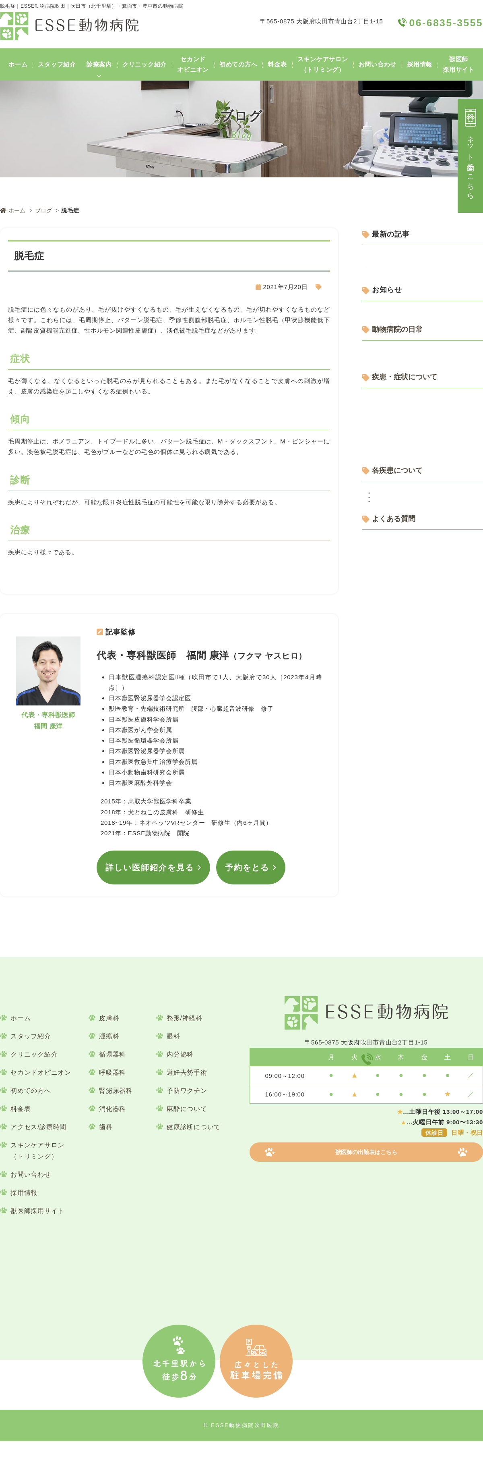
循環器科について (391, 619)
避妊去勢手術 (187, 1106)
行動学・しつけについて (401, 561)
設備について (385, 496)
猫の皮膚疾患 (391, 843)
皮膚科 (109, 1052)
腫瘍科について (388, 721)
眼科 (173, 1070)
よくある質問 (394, 907)
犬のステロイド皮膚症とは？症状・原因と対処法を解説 (424, 261)
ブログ (45, 210)
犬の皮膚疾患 (305, 286)
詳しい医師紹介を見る (149, 858)
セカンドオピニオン (193, 64)
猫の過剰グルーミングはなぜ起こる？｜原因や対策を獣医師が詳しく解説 (424, 362)
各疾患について (398, 764)
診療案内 (99, 64)
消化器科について (391, 648)
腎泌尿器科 (116, 1124)
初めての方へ (238, 64)
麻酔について (187, 1142)
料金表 (277, 64)
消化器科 (112, 1142)
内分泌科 (180, 1088)
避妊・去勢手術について (401, 736)
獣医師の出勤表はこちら (366, 1214)
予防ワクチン (187, 1124)
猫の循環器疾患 (394, 807)
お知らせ (379, 417)
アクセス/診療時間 (38, 1160)
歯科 (106, 1160)
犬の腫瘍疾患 (391, 868)
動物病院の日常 (398, 445)
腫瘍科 (375, 858)
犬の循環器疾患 (394, 796)
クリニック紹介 (144, 64)
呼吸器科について (391, 604)
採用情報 (419, 64)
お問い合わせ (378, 64)
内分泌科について (391, 546)
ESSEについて (387, 481)
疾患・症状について (406, 524)
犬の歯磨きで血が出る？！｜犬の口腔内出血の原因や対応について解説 (424, 337)
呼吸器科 (112, 1106)
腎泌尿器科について (394, 707)
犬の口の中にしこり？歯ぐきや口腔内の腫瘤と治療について (424, 286)
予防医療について (391, 575)
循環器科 (379, 786)
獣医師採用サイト (459, 64)
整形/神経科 (184, 1052)
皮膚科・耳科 (385, 822)
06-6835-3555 (374, 1093)
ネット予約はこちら (470, 152)
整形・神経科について (398, 692)
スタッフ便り (385, 467)
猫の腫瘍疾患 (391, 879)
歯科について (385, 634)
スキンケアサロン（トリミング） (322, 64)
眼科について (385, 677)
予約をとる (247, 858)
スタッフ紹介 (57, 64)
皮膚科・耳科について (398, 663)
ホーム (17, 64)
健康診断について (391, 590)
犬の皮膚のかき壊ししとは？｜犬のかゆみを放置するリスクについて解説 (424, 311)
